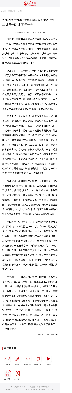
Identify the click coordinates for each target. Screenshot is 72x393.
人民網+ (17, 359)
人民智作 (17, 374)
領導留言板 (38, 359)
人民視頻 (48, 359)
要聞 (20, 11)
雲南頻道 (11, 11)
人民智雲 (7, 374)
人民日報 (7, 359)
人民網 (3, 11)
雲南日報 (41, 32)
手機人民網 (28, 359)
